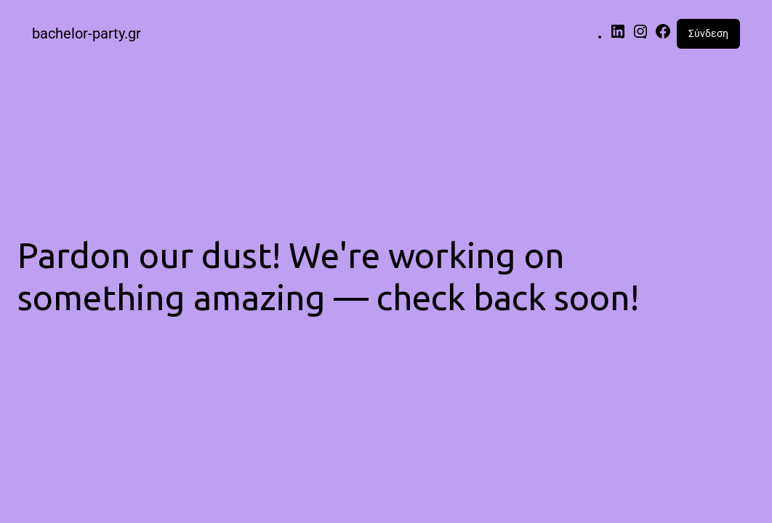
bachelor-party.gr (86, 33)
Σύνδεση (708, 33)
